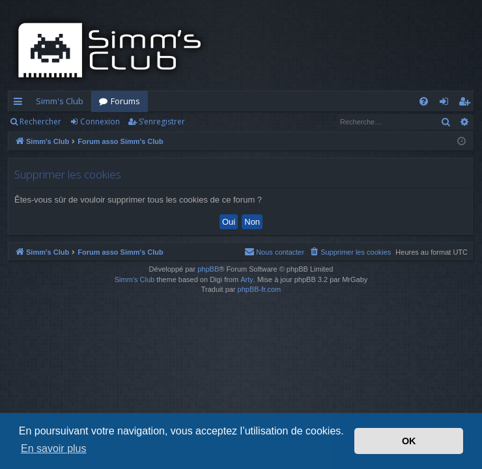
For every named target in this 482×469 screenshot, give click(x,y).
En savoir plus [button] (54, 448)
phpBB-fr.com (259, 289)
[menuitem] (424, 101)
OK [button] (409, 441)
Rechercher (40, 121)
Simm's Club (59, 101)
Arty (246, 279)
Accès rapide (20, 103)
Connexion (100, 121)
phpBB (208, 269)
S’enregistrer (162, 121)
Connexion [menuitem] (446, 103)
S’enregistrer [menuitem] (466, 103)
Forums (125, 101)
